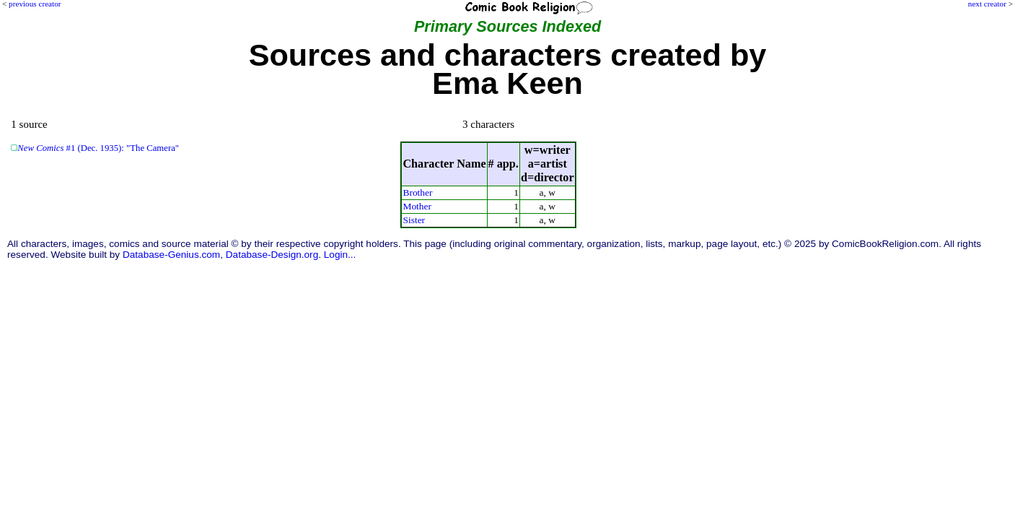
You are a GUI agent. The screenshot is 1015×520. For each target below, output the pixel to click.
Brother (417, 192)
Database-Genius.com (171, 254)
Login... (340, 254)
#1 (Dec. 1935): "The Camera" (98, 148)
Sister (414, 219)
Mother (417, 206)
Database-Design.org (272, 254)
